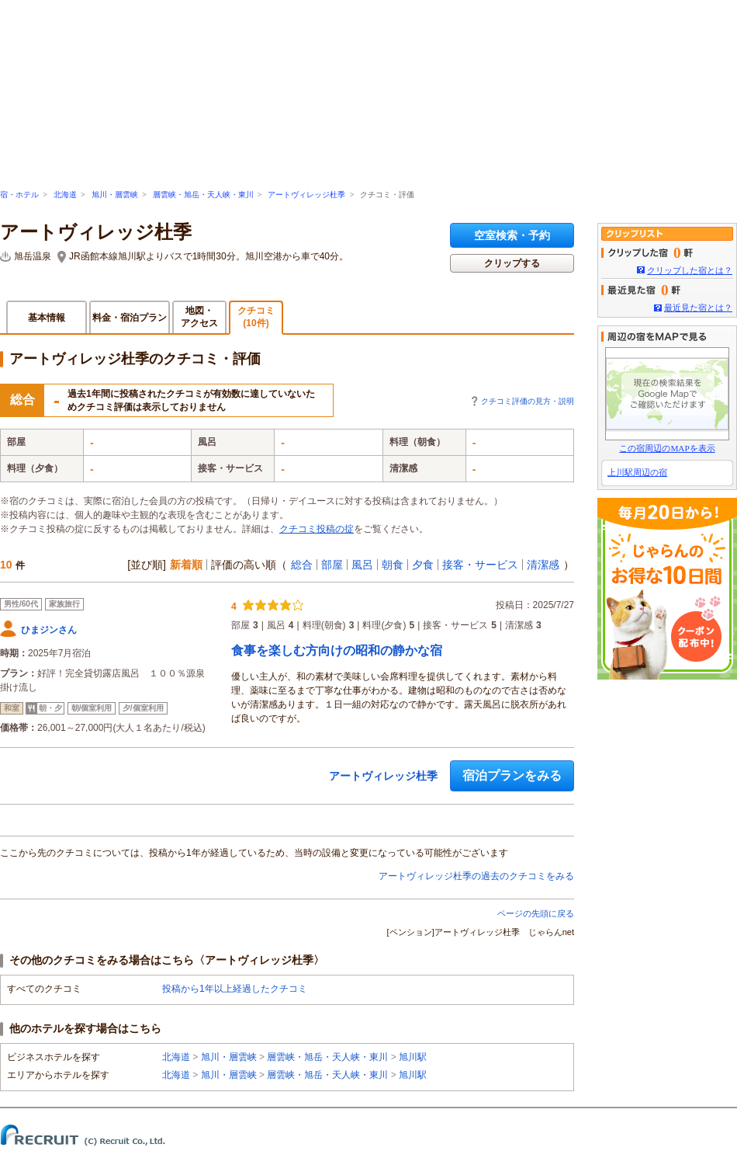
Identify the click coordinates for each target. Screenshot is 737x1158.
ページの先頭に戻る (535, 913)
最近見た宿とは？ (698, 307)
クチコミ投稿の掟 (316, 528)
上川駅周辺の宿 (637, 472)
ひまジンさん (49, 629)
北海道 (65, 194)
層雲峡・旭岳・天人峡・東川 (203, 194)
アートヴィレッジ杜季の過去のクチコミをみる (476, 876)
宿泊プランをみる (512, 775)
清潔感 (543, 564)
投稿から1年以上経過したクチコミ (234, 988)
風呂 (362, 564)
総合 (302, 564)
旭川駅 (413, 1057)
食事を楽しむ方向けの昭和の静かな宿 (336, 650)
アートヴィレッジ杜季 (306, 194)
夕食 (423, 564)
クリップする (512, 263)
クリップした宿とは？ (689, 270)
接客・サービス (480, 564)
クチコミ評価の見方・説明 (527, 401)
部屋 (332, 564)
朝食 (392, 564)
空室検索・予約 (512, 235)
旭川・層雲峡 (115, 194)
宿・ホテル (19, 194)
